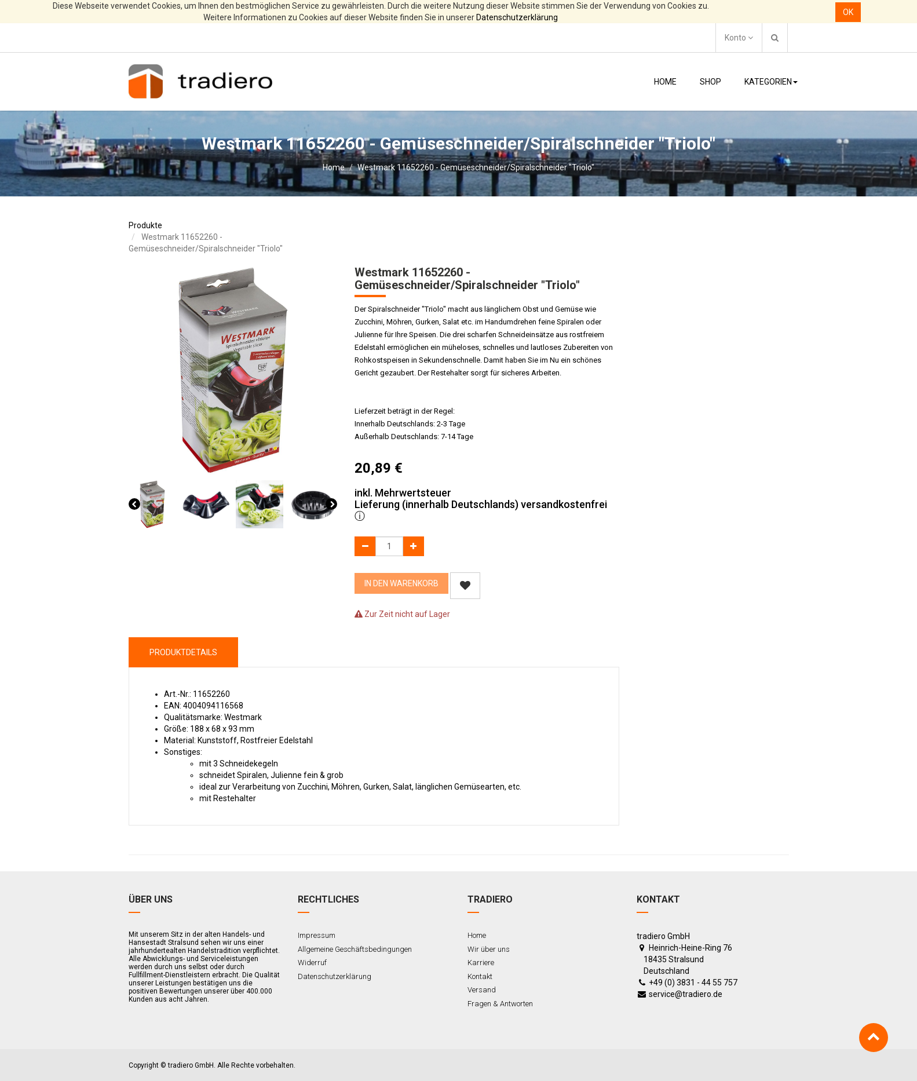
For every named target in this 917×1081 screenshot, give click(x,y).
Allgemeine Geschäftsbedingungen (355, 949)
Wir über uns (488, 949)
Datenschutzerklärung (517, 17)
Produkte (145, 225)
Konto (739, 37)
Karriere (480, 962)
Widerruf (312, 962)
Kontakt (479, 976)
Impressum (316, 935)
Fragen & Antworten (500, 1003)
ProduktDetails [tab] (183, 652)
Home (334, 167)
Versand (481, 989)
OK (848, 12)
